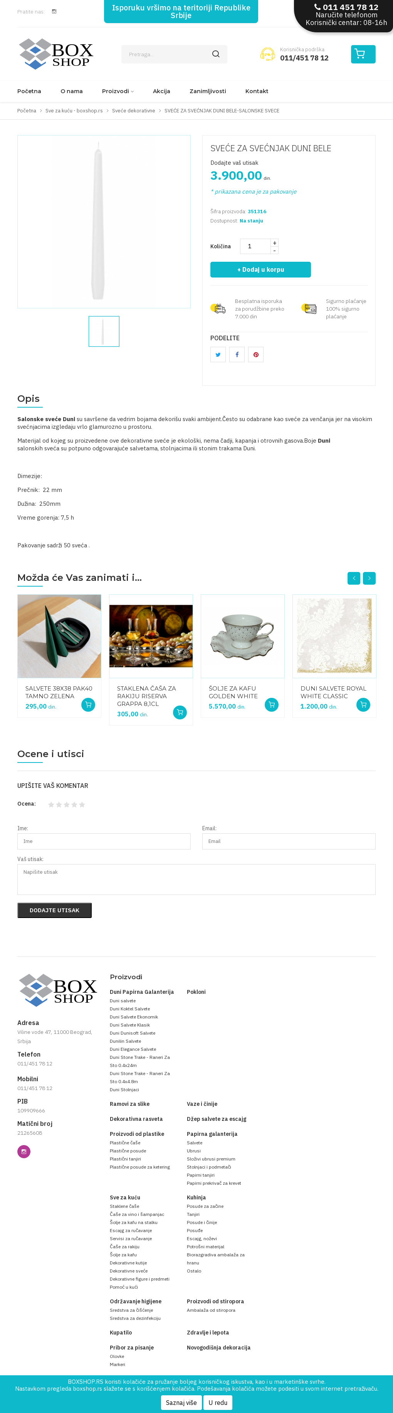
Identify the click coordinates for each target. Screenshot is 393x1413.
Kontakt (257, 91)
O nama (71, 91)
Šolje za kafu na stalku (134, 1222)
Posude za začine (205, 1206)
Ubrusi (194, 1151)
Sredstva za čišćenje (131, 1310)
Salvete (194, 1142)
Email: (209, 828)
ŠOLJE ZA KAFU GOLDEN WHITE (233, 692)
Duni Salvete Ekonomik (134, 1017)
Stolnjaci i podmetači (209, 1167)
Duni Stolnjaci (124, 1089)
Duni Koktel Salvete (130, 1009)
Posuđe (195, 1230)
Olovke (117, 1356)
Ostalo (194, 1271)
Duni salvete (123, 1000)
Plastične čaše (125, 1142)
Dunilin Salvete (125, 1041)
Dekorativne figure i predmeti (140, 1279)
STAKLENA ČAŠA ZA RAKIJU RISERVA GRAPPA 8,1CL (146, 696)
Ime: (22, 828)
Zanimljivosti (208, 91)
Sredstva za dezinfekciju (135, 1318)
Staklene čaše (124, 1206)
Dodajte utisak (54, 910)
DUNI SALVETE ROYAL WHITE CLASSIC (333, 692)
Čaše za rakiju (124, 1246)
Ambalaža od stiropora (211, 1310)
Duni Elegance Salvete (133, 1049)
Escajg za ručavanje (131, 1230)
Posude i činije (202, 1222)
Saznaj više (181, 1402)
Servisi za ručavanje (131, 1238)
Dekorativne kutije (128, 1263)
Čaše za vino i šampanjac (137, 1214)
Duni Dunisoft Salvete (132, 1033)
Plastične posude (128, 1151)
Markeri (117, 1364)
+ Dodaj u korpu (260, 269)
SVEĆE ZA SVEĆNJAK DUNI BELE (270, 148)
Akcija (161, 91)
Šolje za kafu (123, 1254)
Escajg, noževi (202, 1238)
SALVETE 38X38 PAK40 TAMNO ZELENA (58, 692)
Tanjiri (193, 1214)
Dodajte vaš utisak (234, 162)
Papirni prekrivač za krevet (214, 1183)
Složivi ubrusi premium (211, 1159)
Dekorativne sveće (129, 1271)
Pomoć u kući (124, 1287)
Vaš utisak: (30, 859)
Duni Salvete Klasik (130, 1025)
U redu (217, 1402)
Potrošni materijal (205, 1246)
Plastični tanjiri (125, 1159)
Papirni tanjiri (201, 1175)
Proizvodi (115, 91)
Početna (29, 91)
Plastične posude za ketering (140, 1167)
